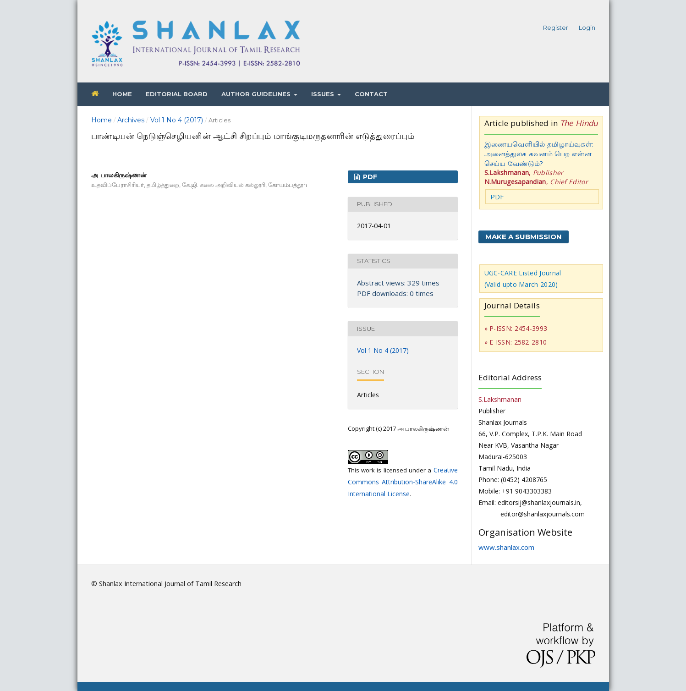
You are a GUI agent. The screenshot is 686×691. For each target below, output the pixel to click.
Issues (323, 94)
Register (555, 27)
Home (122, 94)
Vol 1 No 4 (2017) (176, 120)
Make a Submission (523, 236)
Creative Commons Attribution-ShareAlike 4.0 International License (403, 482)
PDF (369, 177)
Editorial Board (177, 94)
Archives (130, 120)
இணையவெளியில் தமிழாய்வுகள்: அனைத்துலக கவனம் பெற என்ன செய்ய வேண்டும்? (539, 153)
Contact (371, 94)
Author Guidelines (256, 94)
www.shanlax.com (506, 547)
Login (587, 27)
